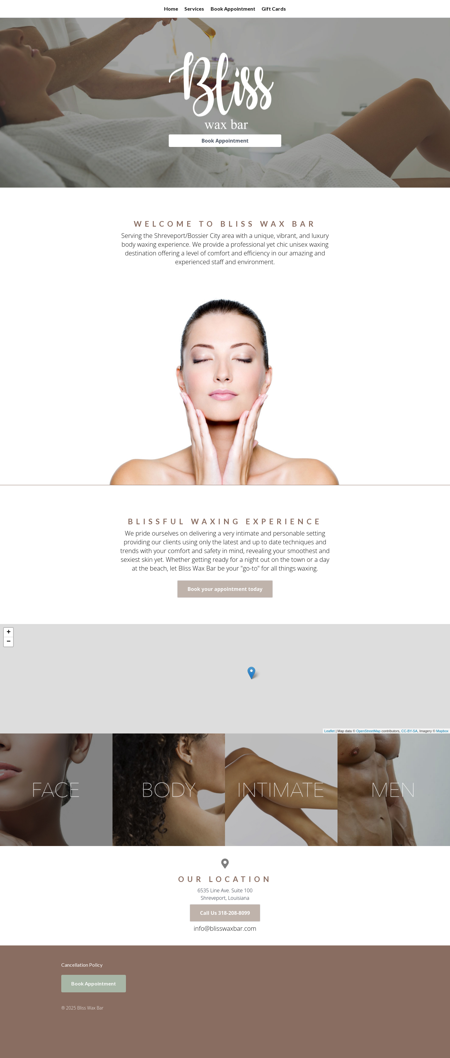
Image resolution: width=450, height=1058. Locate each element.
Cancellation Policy (81, 965)
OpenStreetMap (368, 731)
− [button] (9, 642)
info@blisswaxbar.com (225, 928)
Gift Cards (274, 9)
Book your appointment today (225, 589)
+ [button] (9, 632)
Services (194, 9)
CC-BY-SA (409, 731)
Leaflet (329, 731)
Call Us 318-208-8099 (225, 912)
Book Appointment (233, 9)
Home (171, 9)
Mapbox (442, 731)
